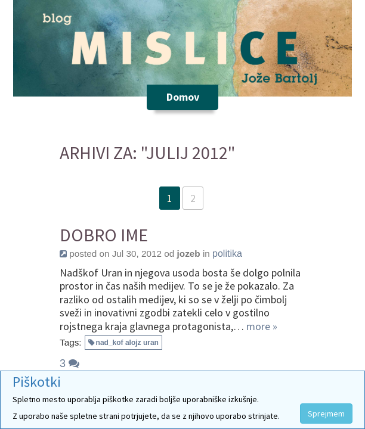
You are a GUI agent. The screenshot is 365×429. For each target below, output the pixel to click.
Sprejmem (326, 413)
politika (227, 253)
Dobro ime (104, 235)
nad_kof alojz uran (127, 342)
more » (261, 326)
